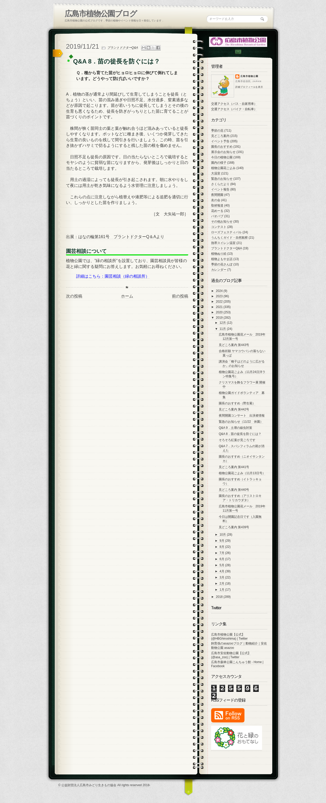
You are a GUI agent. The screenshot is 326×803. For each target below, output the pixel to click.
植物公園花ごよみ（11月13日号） (242, 473)
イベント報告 (220, 189)
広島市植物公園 (249, 76)
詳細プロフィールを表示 (249, 87)
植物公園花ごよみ (223, 168)
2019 (220, 317)
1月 (222, 589)
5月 (222, 565)
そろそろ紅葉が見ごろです (237, 440)
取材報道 (217, 205)
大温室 (215, 173)
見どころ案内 (220, 136)
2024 (220, 291)
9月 (222, 540)
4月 (222, 571)
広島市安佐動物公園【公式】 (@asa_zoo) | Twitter (231, 655)
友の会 (215, 200)
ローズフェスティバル (226, 232)
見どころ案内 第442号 (234, 409)
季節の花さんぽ (222, 264)
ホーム (127, 296)
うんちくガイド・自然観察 (229, 237)
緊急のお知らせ (222, 178)
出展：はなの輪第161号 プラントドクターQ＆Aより (115, 237)
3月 (222, 577)
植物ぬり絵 (218, 253)
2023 (220, 296)
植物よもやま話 (222, 259)
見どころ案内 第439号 (234, 527)
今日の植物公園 (222, 157)
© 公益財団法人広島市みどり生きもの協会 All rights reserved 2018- (104, 785)
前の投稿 (180, 296)
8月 (222, 547)
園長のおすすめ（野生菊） (237, 403)
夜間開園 (217, 195)
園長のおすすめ (222, 146)
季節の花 (217, 130)
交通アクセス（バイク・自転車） (234, 109)
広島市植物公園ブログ (101, 13)
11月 (223, 329)
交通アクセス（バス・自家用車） (234, 104)
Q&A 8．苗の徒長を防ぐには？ (240, 434)
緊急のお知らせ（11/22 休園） (241, 421)
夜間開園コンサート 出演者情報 (242, 415)
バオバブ (217, 216)
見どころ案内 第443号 (234, 345)
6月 (222, 559)
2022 (220, 301)
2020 (220, 312)
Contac (238, 52)
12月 (223, 323)
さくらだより (220, 184)
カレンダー (218, 269)
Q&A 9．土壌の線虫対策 (235, 428)
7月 (222, 553)
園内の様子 (218, 162)
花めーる (217, 211)
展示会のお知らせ (223, 152)
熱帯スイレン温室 (223, 243)
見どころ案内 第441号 (234, 467)
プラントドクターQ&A (122, 47)
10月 (223, 534)
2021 (220, 307)
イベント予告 (220, 141)
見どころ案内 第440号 (234, 489)
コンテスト (218, 227)
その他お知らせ (222, 221)
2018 (220, 597)
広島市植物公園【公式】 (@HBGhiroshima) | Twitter (229, 636)
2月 (222, 583)
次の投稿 (74, 296)
